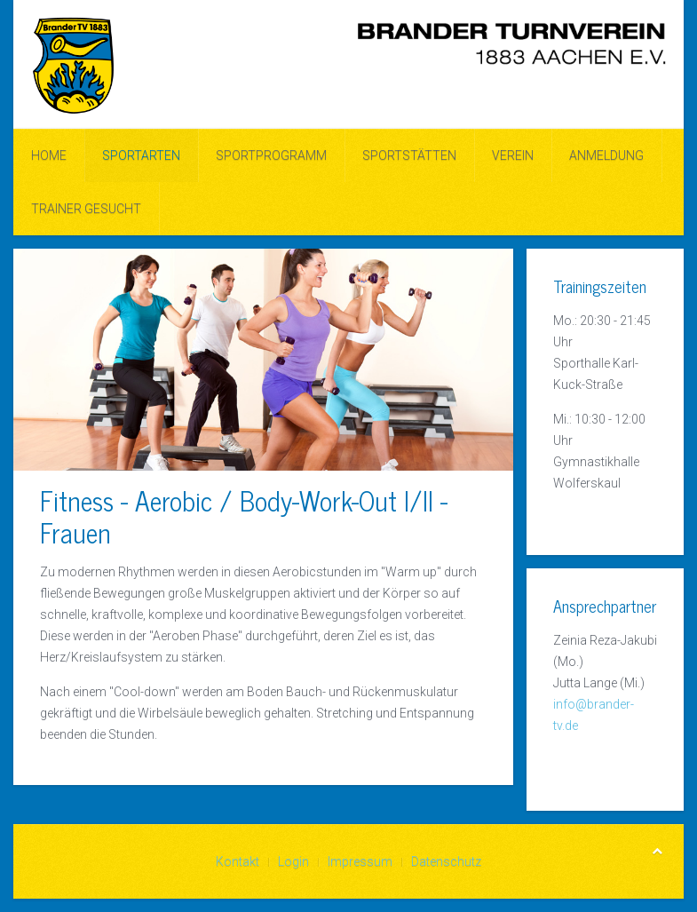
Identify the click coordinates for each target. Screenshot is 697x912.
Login (293, 861)
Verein (513, 155)
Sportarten (141, 155)
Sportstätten (409, 155)
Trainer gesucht (86, 209)
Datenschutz (446, 861)
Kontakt (237, 861)
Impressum (360, 861)
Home (49, 155)
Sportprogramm (271, 155)
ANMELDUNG (606, 155)
